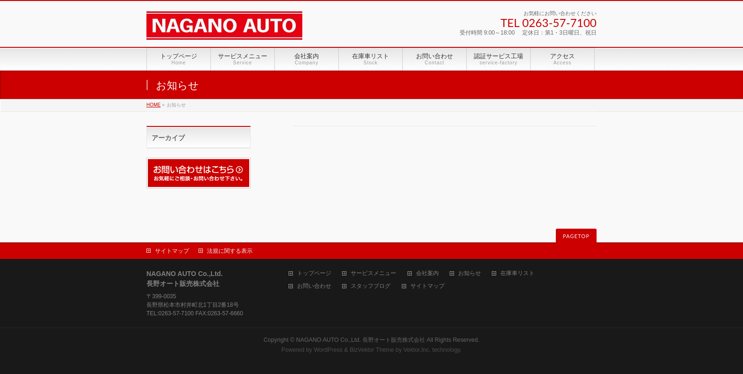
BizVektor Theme (372, 350)
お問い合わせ (314, 286)
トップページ (314, 273)
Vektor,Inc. (417, 350)
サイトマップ (172, 251)
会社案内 (427, 273)
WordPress (328, 350)
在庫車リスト (517, 273)
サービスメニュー (373, 273)
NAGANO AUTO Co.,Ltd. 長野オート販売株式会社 (360, 340)
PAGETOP (576, 236)
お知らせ (469, 273)
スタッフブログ (370, 286)
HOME (153, 104)
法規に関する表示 (230, 251)
